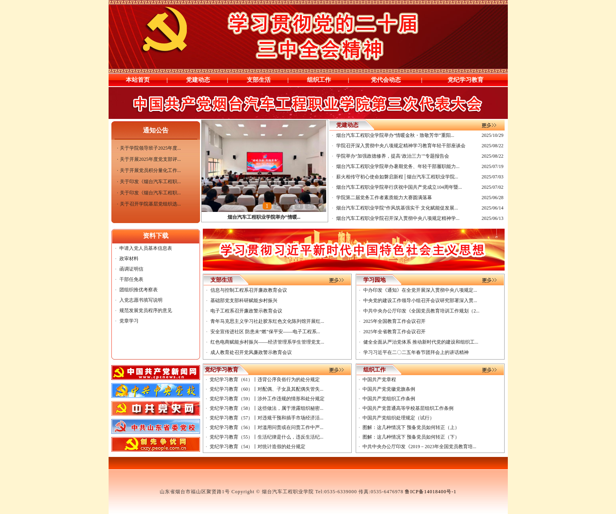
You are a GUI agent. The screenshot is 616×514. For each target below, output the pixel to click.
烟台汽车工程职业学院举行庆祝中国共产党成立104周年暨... (399, 187)
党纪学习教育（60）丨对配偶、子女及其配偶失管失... (266, 389)
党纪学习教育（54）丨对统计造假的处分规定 (257, 446)
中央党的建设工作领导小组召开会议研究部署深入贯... (420, 300)
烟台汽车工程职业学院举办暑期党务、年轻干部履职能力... (398, 166)
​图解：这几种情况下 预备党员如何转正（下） (411, 437)
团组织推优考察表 (138, 290)
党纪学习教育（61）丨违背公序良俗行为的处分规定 (265, 379)
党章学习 (129, 321)
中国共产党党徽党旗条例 (388, 389)
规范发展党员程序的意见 (145, 310)
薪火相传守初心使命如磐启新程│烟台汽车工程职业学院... (397, 177)
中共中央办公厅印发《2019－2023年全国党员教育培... (419, 446)
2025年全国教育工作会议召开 (394, 321)
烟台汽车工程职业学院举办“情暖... (264, 217)
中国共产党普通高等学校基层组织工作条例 (408, 408)
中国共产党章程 (379, 379)
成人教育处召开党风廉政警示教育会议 (251, 352)
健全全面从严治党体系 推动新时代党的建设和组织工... (420, 342)
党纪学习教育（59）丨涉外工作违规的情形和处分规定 (267, 398)
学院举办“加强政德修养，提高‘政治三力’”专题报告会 (392, 156)
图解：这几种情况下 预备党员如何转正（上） (411, 427)
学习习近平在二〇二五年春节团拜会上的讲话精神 (416, 352)
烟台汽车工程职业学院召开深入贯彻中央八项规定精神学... (398, 218)
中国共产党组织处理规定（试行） (398, 418)
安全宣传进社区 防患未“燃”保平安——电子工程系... (265, 331)
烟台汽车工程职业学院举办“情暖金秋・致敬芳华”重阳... (395, 135)
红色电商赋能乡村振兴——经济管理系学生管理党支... (267, 342)
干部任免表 (131, 279)
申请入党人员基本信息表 (145, 248)
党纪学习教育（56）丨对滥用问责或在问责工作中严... (266, 427)
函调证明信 (131, 269)
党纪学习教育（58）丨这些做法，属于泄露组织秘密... (266, 408)
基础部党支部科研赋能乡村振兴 (243, 300)
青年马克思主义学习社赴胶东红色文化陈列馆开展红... (267, 321)
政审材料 (129, 258)
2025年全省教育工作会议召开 (394, 331)
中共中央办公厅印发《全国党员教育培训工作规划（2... (421, 311)
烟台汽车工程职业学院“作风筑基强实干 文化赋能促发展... (397, 208)
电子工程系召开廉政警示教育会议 (246, 311)
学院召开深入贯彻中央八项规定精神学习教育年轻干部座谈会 (400, 145)
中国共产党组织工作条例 (388, 398)
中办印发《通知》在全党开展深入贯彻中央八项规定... (420, 290)
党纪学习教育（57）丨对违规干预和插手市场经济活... (266, 418)
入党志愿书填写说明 (140, 300)
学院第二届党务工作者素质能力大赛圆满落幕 (384, 197)
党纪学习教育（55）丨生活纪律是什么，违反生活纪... (266, 437)
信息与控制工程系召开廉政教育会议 (248, 290)
